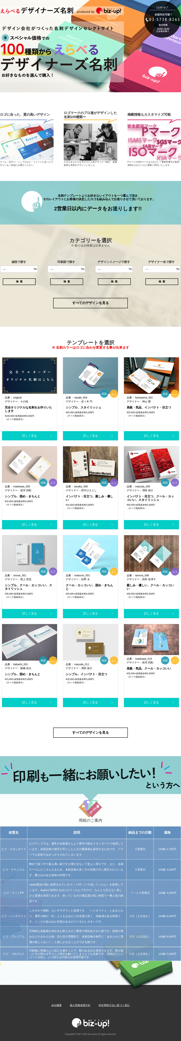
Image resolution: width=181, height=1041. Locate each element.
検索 (20, 281)
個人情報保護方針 (80, 1005)
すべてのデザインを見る (90, 303)
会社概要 (56, 1005)
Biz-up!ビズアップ (72, 10)
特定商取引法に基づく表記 (114, 1005)
